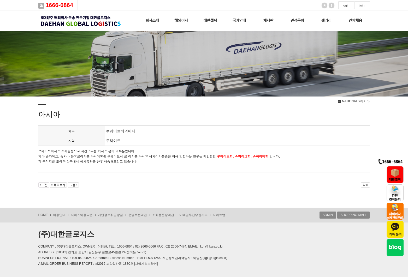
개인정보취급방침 (110, 215)
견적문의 (297, 21)
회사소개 (152, 21)
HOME (43, 215)
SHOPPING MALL (353, 215)
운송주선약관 (137, 215)
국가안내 (239, 21)
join (361, 5)
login (346, 5)
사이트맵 (219, 215)
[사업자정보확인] (146, 264)
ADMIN (328, 215)
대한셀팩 (210, 21)
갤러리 (326, 21)
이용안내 (59, 215)
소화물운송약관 (163, 215)
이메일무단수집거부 (193, 215)
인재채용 (355, 21)
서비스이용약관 (82, 215)
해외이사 (181, 21)
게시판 (268, 21)
